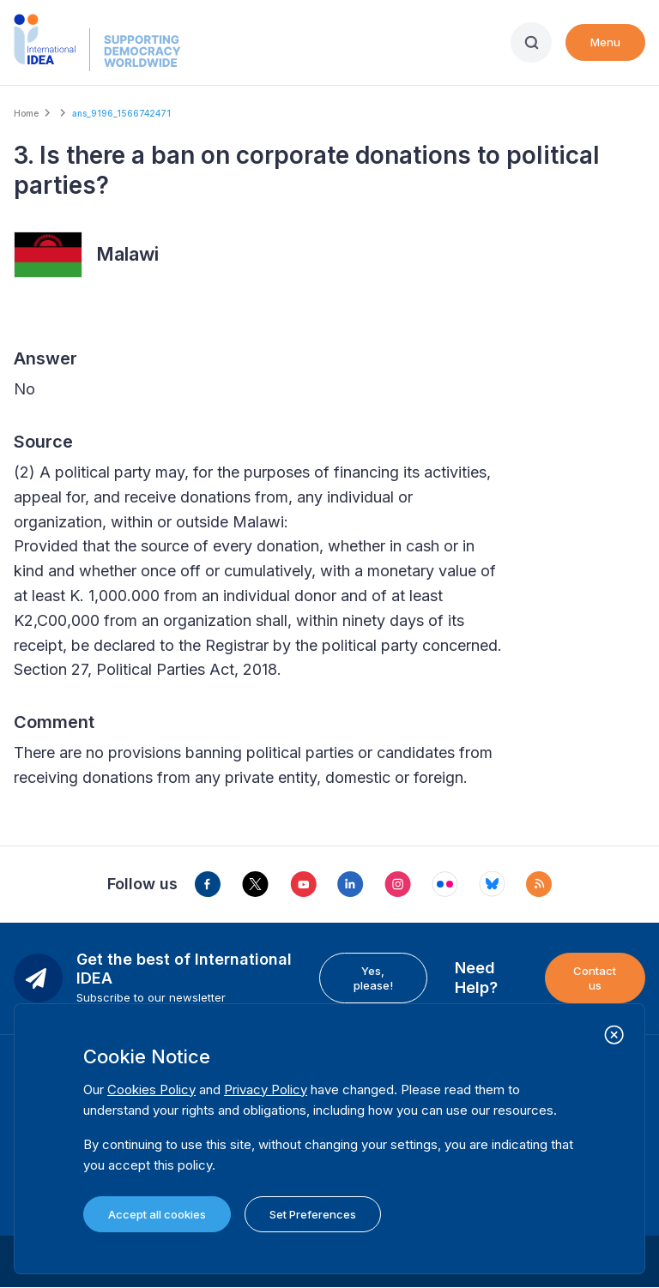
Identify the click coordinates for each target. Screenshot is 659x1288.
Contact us (594, 977)
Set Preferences (312, 1214)
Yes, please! (373, 977)
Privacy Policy (265, 1089)
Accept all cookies (157, 1214)
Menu (605, 42)
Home (26, 113)
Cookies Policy (151, 1089)
